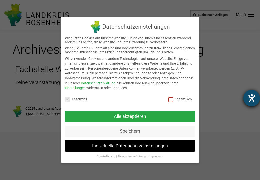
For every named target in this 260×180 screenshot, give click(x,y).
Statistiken (180, 99)
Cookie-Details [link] (106, 156)
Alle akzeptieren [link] (130, 116)
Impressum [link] (156, 156)
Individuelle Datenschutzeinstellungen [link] (130, 146)
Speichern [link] (130, 131)
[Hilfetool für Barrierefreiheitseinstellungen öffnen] (251, 98)
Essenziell (76, 99)
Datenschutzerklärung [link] (98, 83)
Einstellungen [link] (75, 88)
